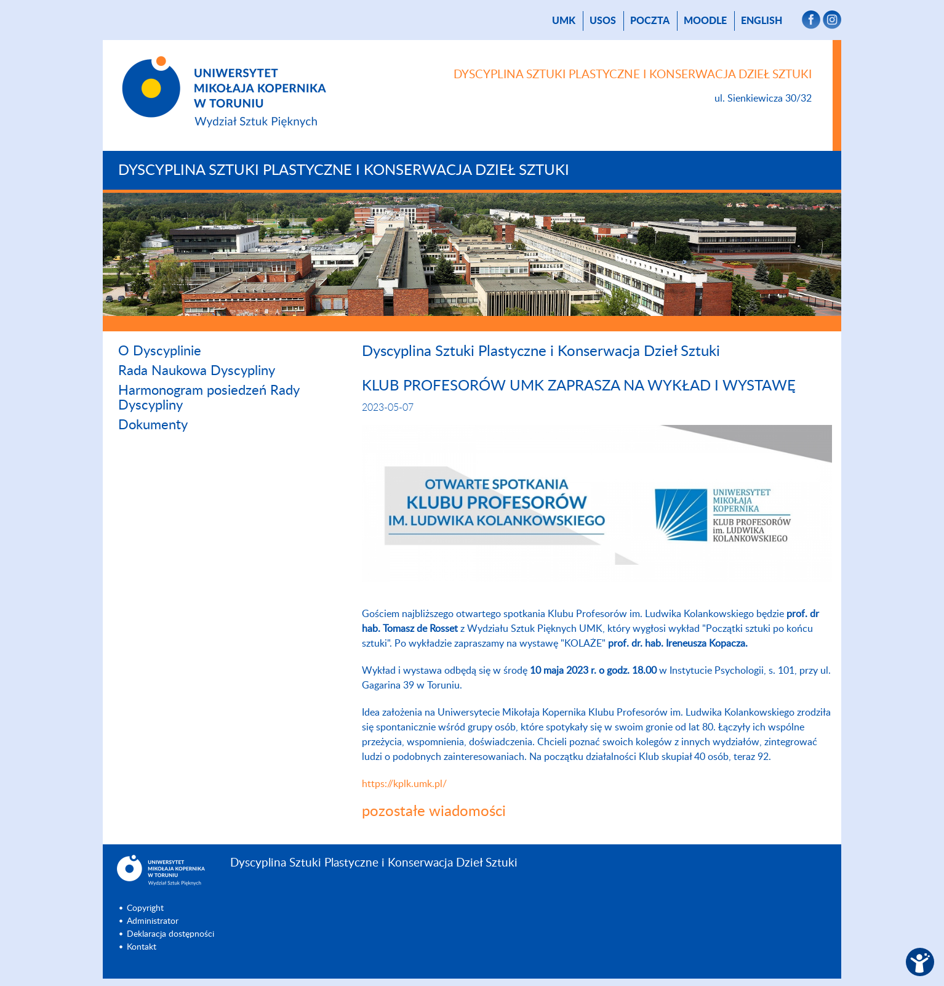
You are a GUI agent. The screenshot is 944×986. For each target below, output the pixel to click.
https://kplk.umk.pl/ (404, 784)
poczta (650, 21)
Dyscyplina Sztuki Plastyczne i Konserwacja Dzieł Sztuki (343, 170)
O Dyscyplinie (159, 351)
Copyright (145, 908)
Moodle (705, 21)
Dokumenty (153, 425)
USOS (603, 21)
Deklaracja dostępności (170, 934)
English (761, 21)
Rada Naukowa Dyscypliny (196, 371)
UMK (563, 21)
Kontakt (141, 947)
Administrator (152, 921)
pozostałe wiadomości (434, 811)
